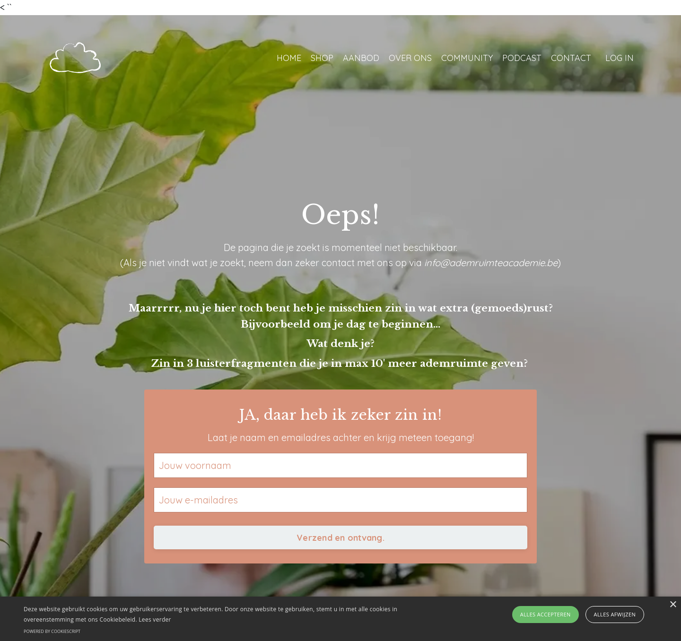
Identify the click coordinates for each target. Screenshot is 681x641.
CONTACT (571, 57)
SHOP (322, 57)
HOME (289, 57)
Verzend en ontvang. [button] (340, 537)
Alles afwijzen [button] (615, 614)
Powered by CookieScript (52, 631)
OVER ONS (410, 57)
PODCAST (521, 57)
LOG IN (619, 57)
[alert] (340, 619)
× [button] (672, 604)
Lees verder (155, 619)
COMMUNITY (467, 57)
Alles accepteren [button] (545, 614)
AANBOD (361, 57)
